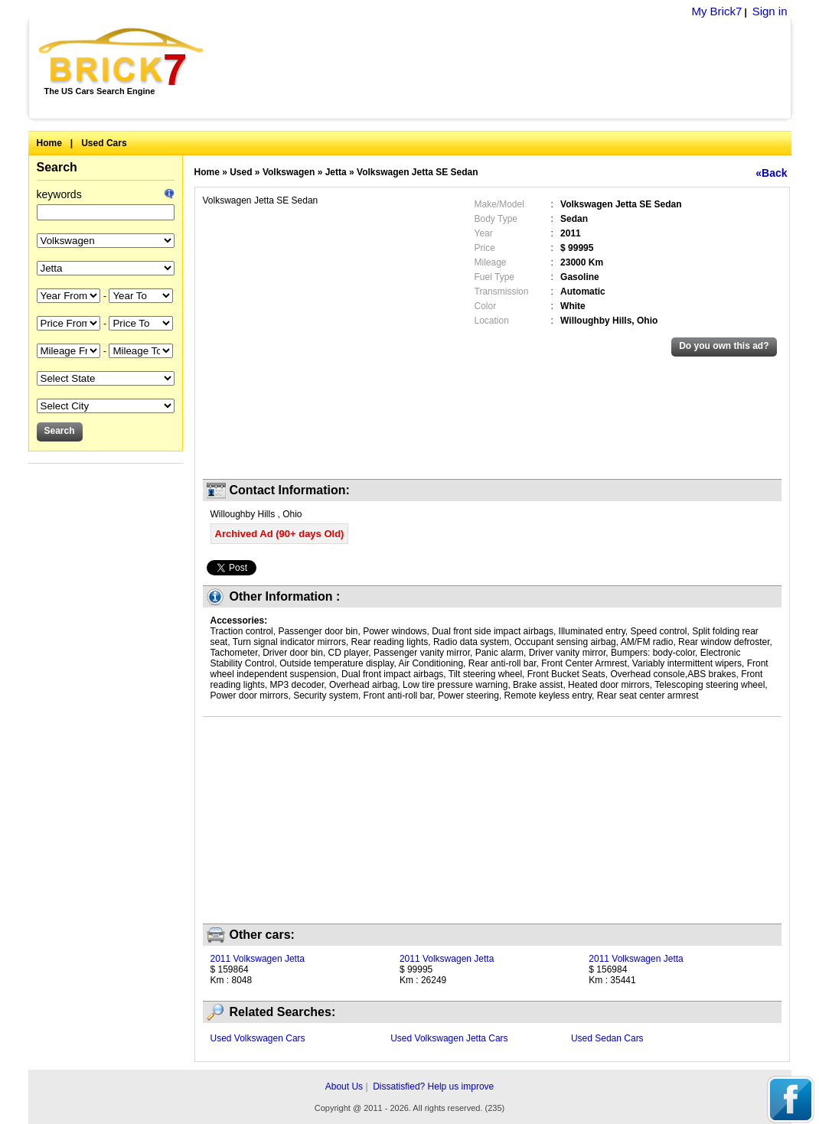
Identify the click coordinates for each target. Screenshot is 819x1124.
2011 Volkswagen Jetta (257, 958)
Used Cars (103, 143)
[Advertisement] (505, 69)
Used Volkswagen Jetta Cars (448, 1038)
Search (57, 167)
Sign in (770, 11)
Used (241, 172)
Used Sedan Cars (607, 1038)
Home (49, 143)
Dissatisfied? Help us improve (433, 1086)
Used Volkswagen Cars (257, 1038)
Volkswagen (289, 172)
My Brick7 (716, 11)
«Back (771, 173)
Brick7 (122, 56)
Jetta (336, 172)
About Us (344, 1086)
